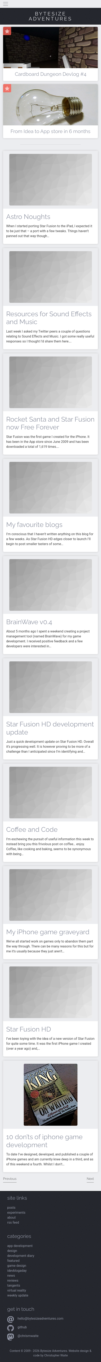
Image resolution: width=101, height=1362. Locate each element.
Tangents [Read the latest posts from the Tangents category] (13, 1285)
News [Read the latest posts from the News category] (11, 1276)
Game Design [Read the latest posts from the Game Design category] (16, 1266)
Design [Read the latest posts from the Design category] (12, 1251)
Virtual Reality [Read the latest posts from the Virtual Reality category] (16, 1290)
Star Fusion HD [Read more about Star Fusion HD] (28, 1029)
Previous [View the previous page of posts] (10, 1179)
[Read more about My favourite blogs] (50, 487)
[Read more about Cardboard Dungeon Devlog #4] (50, 56)
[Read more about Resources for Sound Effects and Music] (50, 277)
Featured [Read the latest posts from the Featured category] (13, 1261)
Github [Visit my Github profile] (22, 1327)
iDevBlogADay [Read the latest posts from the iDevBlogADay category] (17, 1271)
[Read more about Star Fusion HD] (50, 992)
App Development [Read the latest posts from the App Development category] (20, 1246)
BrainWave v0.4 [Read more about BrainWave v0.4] (29, 622)
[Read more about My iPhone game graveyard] (50, 895)
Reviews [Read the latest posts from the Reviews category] (12, 1280)
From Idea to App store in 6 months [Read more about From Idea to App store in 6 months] (50, 131)
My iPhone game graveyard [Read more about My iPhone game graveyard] (47, 932)
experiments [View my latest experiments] (16, 1213)
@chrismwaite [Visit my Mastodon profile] (28, 1336)
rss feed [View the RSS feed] (13, 1222)
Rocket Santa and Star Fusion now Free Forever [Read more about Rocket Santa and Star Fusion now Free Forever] (50, 423)
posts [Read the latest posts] (11, 1208)
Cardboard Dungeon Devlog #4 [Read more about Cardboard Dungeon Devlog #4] (50, 74)
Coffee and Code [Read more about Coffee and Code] (32, 829)
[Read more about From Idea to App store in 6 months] (50, 117)
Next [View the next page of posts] (90, 1179)
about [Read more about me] (11, 1217)
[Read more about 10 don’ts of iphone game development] (50, 1095)
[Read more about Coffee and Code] (50, 792)
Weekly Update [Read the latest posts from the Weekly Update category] (17, 1295)
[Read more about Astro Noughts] (50, 179)
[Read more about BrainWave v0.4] (50, 585)
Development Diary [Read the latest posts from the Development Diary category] (20, 1256)
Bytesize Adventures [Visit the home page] (50, 16)
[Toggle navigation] (5, 4)
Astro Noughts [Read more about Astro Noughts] (28, 216)
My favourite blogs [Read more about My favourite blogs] (34, 524)
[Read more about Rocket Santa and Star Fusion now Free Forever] (50, 382)
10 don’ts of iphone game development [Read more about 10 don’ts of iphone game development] (44, 1140)
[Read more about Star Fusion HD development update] (50, 687)
